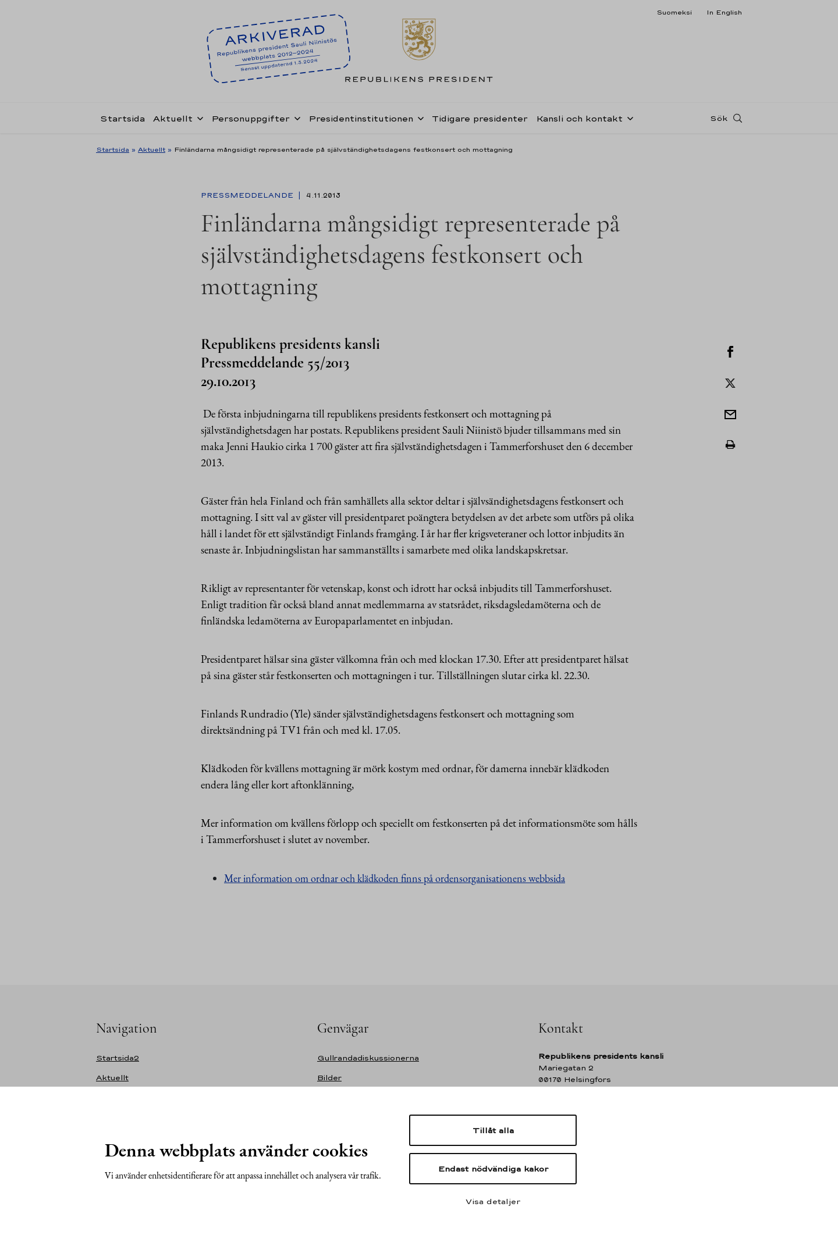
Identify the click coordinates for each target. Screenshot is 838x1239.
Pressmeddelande (248, 195)
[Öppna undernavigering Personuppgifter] (295, 117)
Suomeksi (674, 12)
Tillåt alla (493, 1130)
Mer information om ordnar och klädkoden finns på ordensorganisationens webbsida (394, 878)
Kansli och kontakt (579, 118)
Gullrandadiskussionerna (368, 1058)
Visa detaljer (493, 1201)
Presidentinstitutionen (360, 118)
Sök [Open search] (718, 118)
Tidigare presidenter (480, 118)
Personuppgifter (250, 118)
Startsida (122, 118)
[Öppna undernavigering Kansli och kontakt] (628, 117)
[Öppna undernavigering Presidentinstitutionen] (418, 117)
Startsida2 (117, 1058)
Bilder (329, 1078)
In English (724, 12)
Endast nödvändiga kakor (493, 1168)
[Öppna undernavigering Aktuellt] (198, 117)
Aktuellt (173, 118)
